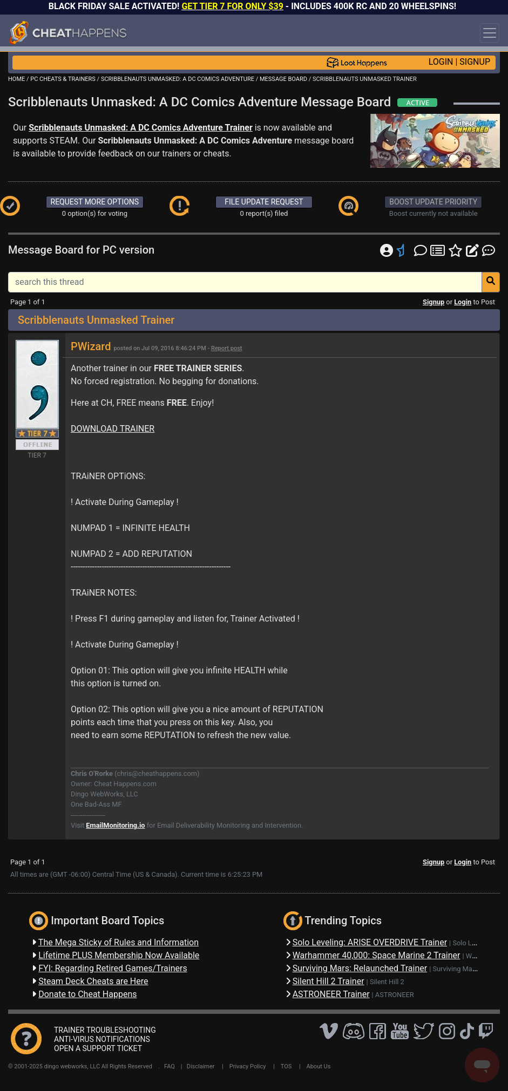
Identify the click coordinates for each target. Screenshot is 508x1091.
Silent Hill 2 (387, 982)
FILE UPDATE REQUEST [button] (264, 201)
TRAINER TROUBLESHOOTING (105, 1030)
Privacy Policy (247, 1066)
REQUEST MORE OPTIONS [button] (95, 201)
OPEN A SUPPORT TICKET (98, 1048)
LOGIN (441, 62)
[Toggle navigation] (489, 33)
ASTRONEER (394, 995)
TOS (286, 1066)
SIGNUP (474, 62)
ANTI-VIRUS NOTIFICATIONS (102, 1039)
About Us (319, 1066)
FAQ (169, 1066)
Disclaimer (201, 1066)
